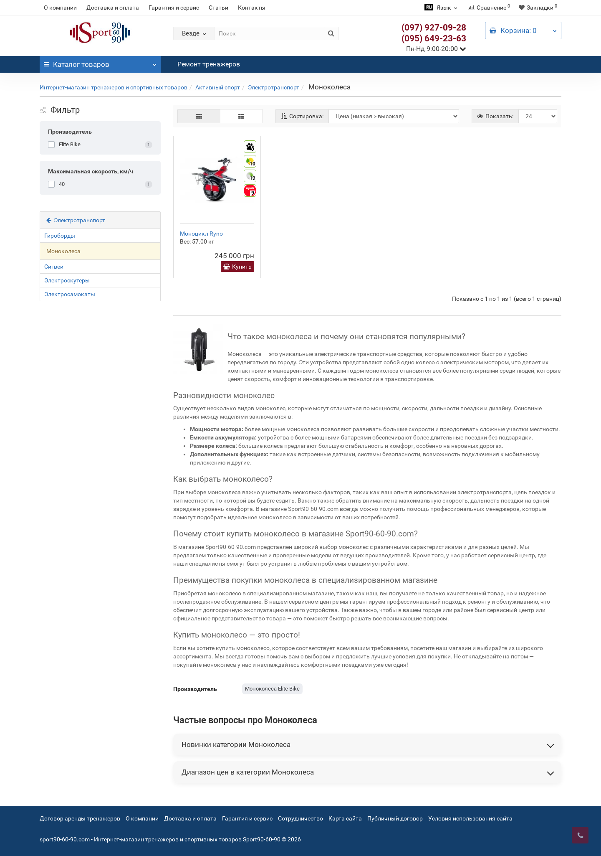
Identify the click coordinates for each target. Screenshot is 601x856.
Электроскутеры (67, 280)
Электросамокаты (69, 294)
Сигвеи (53, 266)
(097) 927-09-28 (434, 28)
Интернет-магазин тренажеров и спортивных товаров (113, 87)
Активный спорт (217, 87)
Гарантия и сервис (174, 7)
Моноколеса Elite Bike (272, 689)
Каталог (100, 62)
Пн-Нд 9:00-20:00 (436, 49)
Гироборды (59, 235)
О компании (60, 7)
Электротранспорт (273, 87)
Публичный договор (395, 818)
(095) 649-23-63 (434, 38)
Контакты (251, 7)
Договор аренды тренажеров (80, 818)
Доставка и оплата (112, 7)
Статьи (218, 7)
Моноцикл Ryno (201, 233)
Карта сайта (345, 818)
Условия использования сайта (470, 818)
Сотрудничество (300, 818)
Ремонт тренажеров (208, 64)
